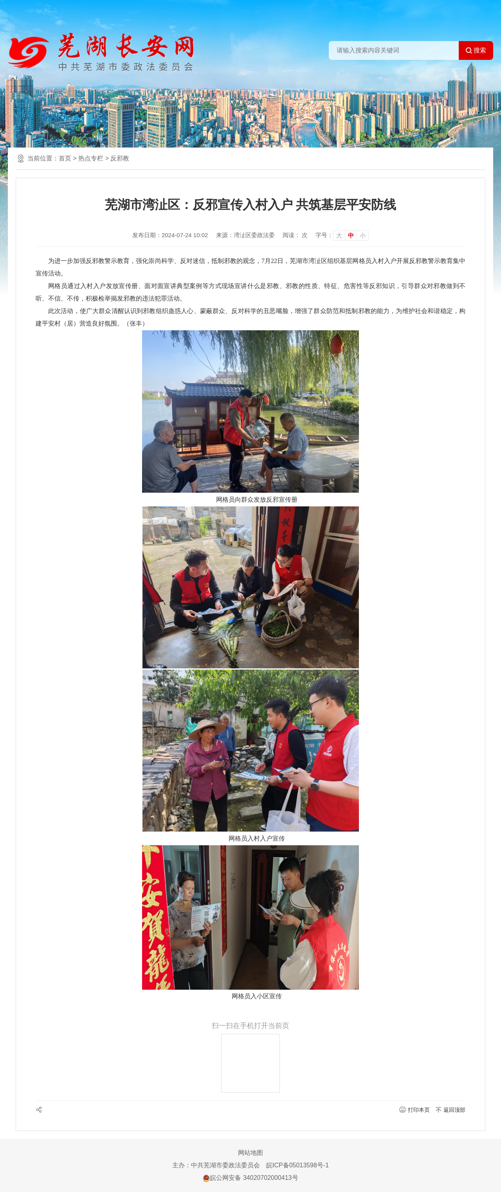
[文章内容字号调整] (342, 235)
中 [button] (351, 235)
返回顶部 (454, 1110)
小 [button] (363, 235)
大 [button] (339, 235)
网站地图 (250, 1152)
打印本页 (419, 1110)
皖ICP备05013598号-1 (297, 1165)
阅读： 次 (295, 235)
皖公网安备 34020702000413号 (250, 1177)
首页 (65, 158)
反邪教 (119, 158)
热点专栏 (90, 158)
